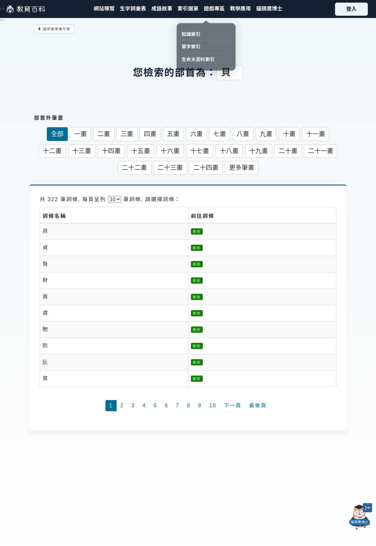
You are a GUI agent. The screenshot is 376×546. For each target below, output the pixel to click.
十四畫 (111, 151)
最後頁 (258, 405)
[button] (188, 9)
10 (212, 405)
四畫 (150, 134)
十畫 (289, 134)
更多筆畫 (241, 167)
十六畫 (170, 151)
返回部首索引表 (54, 29)
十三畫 (81, 151)
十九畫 (258, 151)
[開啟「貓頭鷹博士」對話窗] (359, 517)
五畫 (173, 134)
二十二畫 (134, 167)
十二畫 (52, 151)
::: (2, 8)
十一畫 (315, 134)
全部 (57, 134)
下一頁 (232, 405)
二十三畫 (170, 167)
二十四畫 (205, 167)
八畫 (242, 134)
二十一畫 (320, 151)
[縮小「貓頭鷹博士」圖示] (367, 507)
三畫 (127, 134)
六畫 (196, 134)
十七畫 (199, 151)
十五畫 (140, 151)
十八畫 (229, 151)
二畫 (103, 134)
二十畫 (288, 151)
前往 (197, 231)
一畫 (80, 134)
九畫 (266, 134)
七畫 (219, 134)
